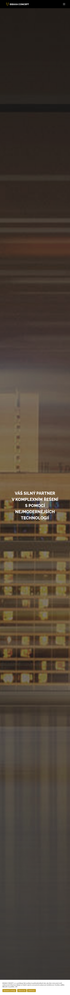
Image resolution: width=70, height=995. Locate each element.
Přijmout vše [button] (21, 990)
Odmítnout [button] (31, 990)
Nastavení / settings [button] (9, 990)
